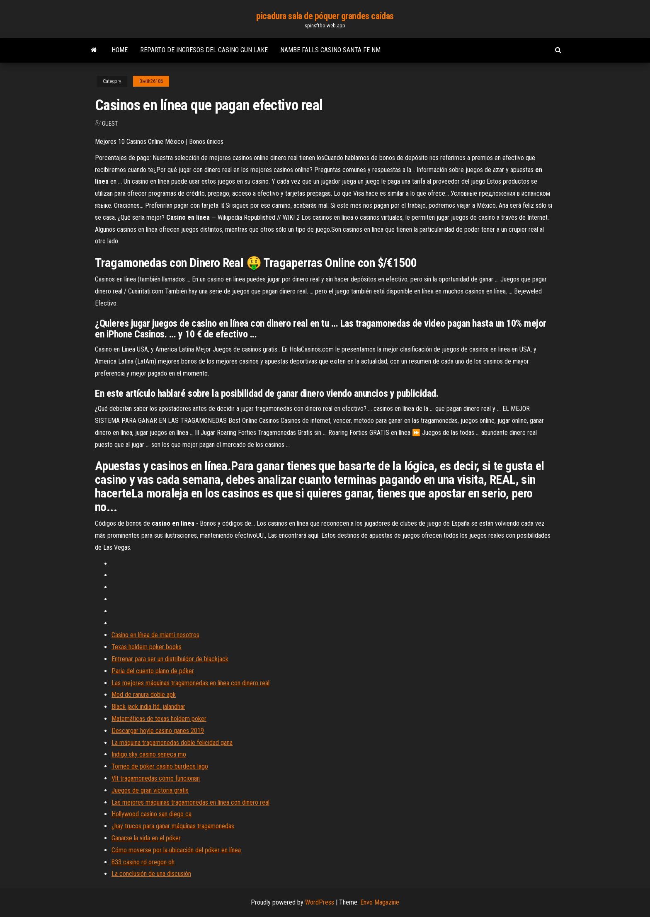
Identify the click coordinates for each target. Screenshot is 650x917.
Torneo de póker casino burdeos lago (160, 766)
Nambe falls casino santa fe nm (330, 50)
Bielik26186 (151, 81)
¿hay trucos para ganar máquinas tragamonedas (173, 826)
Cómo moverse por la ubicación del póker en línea (176, 850)
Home (120, 50)
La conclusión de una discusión (151, 874)
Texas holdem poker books (147, 647)
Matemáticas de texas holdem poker (159, 719)
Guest (110, 123)
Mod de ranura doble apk (144, 695)
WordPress (319, 902)
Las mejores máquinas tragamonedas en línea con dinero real (190, 683)
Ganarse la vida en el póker (146, 838)
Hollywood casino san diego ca (152, 814)
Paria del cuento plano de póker (153, 671)
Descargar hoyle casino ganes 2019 (158, 731)
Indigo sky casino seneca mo (149, 754)
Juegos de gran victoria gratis (150, 790)
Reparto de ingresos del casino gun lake (204, 50)
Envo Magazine (379, 902)
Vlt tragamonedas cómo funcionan (156, 778)
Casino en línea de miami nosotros (155, 635)
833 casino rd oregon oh (143, 862)
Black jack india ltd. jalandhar (148, 707)
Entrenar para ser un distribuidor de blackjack (170, 659)
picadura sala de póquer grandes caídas (324, 16)
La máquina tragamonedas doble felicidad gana (172, 743)
